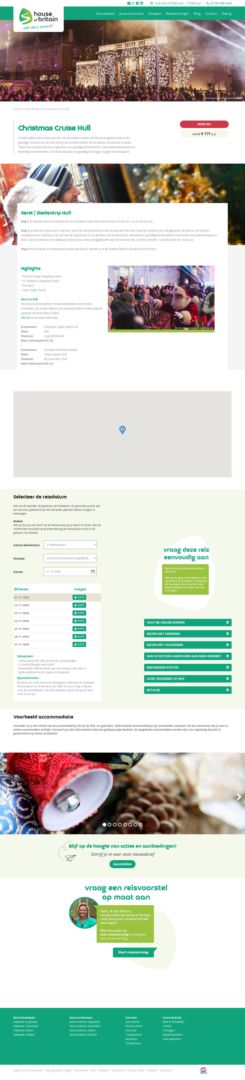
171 (82, 597)
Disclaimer (118, 1070)
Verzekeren (81, 1070)
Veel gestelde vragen (58, 1070)
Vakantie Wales (23, 1030)
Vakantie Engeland (25, 1022)
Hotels (167, 1026)
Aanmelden (122, 864)
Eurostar (131, 1030)
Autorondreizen (80, 1017)
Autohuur (131, 1039)
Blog (197, 13)
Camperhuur (133, 1043)
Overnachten (172, 1017)
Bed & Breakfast (174, 1022)
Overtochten (133, 1026)
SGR (93, 1070)
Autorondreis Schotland (84, 1026)
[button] (122, 430)
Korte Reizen (31, 109)
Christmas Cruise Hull (56, 109)
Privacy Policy (135, 1070)
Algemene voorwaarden (28, 1070)
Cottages (169, 1030)
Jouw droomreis (131, 13)
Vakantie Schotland (25, 1026)
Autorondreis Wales (82, 1030)
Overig (227, 13)
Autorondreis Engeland (84, 1022)
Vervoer (131, 1017)
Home (16, 109)
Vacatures (166, 1070)
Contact (211, 13)
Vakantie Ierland (23, 1034)
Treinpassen (133, 1034)
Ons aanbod (105, 13)
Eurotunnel (132, 1022)
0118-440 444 (221, 3)
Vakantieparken (173, 1034)
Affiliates (103, 1070)
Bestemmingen (177, 13)
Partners (152, 1070)
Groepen (154, 13)
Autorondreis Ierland (83, 1034)
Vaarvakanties (172, 1039)
